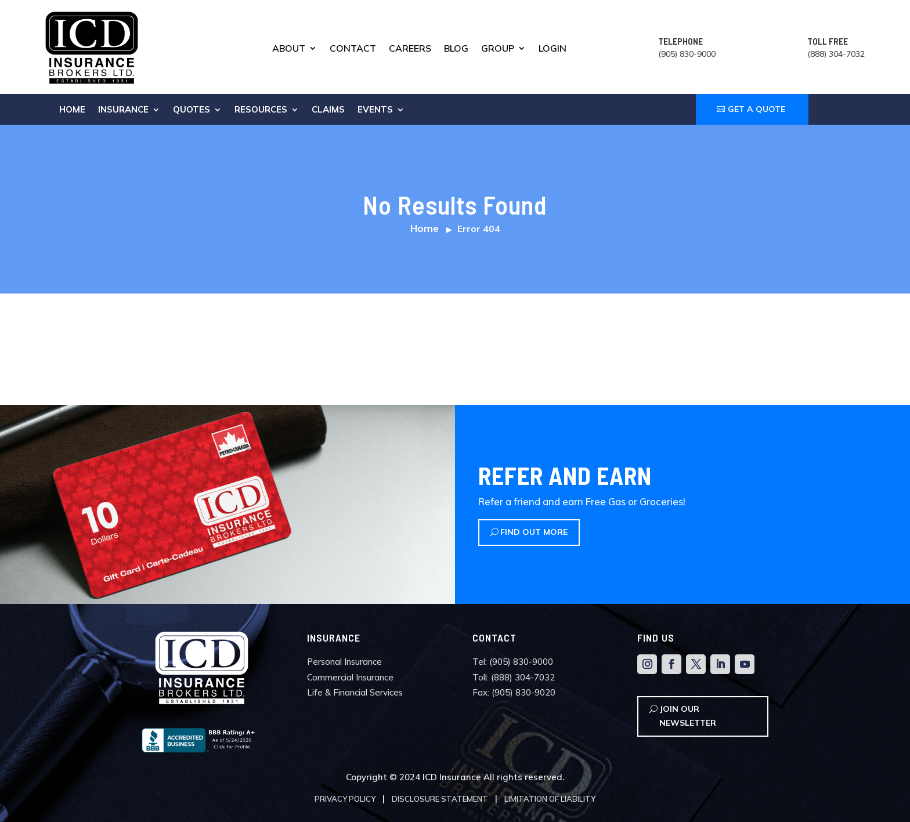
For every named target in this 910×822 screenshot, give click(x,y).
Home (72, 110)
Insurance (123, 110)
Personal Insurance (344, 661)
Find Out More (534, 532)
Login (552, 49)
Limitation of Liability (549, 798)
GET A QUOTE (756, 109)
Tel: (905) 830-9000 (512, 661)
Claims (328, 110)
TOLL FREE (827, 40)
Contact (353, 49)
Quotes (191, 110)
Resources (260, 110)
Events (375, 110)
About (288, 49)
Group (497, 49)
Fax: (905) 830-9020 (513, 692)
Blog (456, 49)
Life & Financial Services (355, 692)
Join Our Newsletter (687, 716)
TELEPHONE (680, 40)
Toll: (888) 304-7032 (513, 677)
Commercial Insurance (350, 677)
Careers (410, 49)
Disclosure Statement (440, 798)
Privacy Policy (345, 798)
